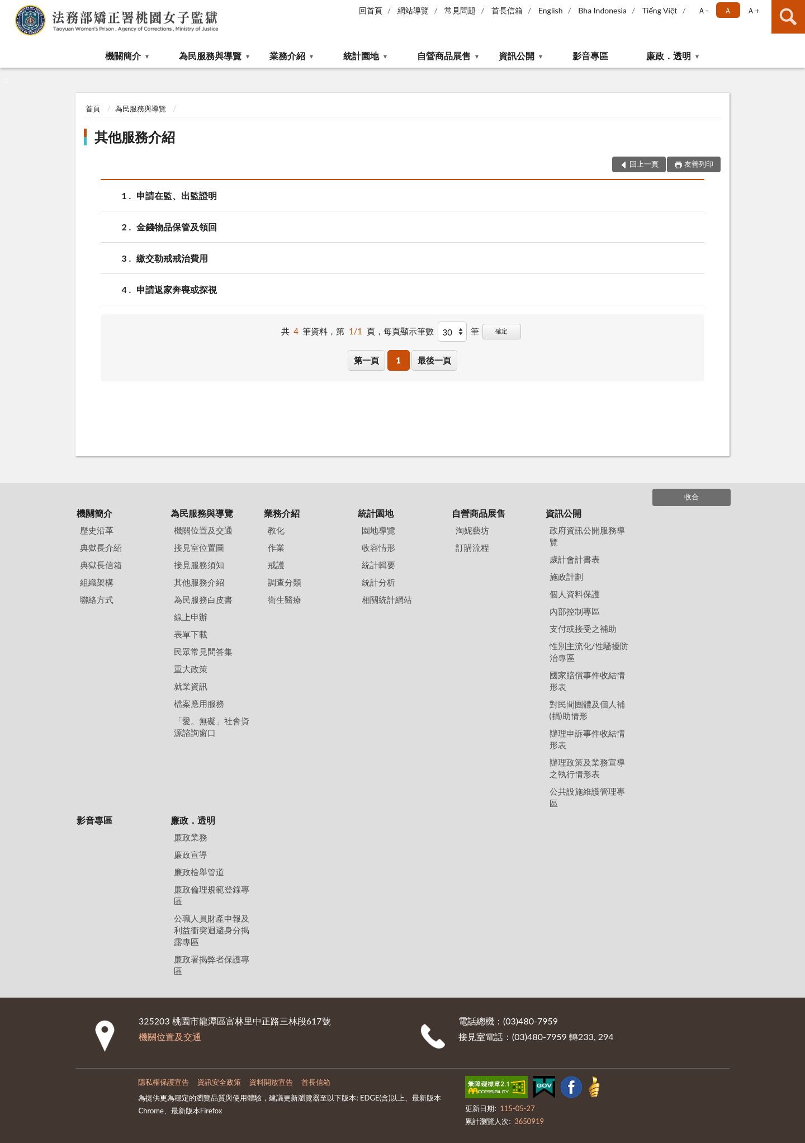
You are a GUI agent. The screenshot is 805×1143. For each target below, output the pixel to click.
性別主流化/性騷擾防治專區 (589, 652)
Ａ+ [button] (753, 10)
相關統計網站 (387, 599)
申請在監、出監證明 (176, 195)
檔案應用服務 (199, 703)
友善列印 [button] (698, 163)
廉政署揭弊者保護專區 (211, 965)
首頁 (93, 108)
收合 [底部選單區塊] (691, 496)
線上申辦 (190, 617)
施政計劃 (566, 577)
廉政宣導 (190, 854)
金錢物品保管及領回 (176, 226)
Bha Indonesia (602, 10)
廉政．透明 (668, 55)
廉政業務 (190, 837)
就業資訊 (190, 686)
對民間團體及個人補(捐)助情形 (587, 710)
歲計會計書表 (575, 559)
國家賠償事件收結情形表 (587, 681)
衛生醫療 (284, 599)
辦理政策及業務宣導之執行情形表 (587, 768)
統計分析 (378, 582)
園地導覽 (378, 530)
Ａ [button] (728, 10)
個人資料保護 (575, 594)
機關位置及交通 (203, 530)
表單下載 (190, 634)
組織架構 (96, 582)
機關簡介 (123, 55)
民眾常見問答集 (203, 651)
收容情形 (378, 547)
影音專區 (590, 55)
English (550, 10)
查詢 (788, 17)
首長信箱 (507, 10)
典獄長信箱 (101, 565)
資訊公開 (516, 55)
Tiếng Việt (660, 10)
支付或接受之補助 (583, 629)
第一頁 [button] (366, 360)
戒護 (276, 565)
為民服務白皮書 (203, 599)
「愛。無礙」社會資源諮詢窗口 (211, 727)
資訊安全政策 (219, 1082)
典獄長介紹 (101, 547)
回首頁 (370, 10)
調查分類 (284, 582)
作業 (276, 547)
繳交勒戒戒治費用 (172, 258)
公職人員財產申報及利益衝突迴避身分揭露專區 (211, 930)
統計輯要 (378, 565)
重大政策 (190, 669)
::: (9, 8)
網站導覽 (413, 10)
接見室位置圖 (199, 547)
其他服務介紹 (134, 137)
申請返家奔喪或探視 (176, 289)
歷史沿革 (96, 530)
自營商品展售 (444, 55)
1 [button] (398, 360)
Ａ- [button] (703, 10)
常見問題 (460, 10)
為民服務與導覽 (210, 55)
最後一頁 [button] (434, 360)
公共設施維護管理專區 (587, 797)
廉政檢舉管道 (199, 872)
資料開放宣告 (271, 1082)
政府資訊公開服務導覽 (587, 536)
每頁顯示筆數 (408, 331)
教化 (276, 530)
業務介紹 (287, 55)
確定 (501, 330)
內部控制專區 (575, 611)
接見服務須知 (199, 565)
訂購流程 (472, 547)
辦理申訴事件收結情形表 (587, 739)
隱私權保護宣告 (163, 1082)
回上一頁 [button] (644, 163)
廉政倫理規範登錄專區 (211, 895)
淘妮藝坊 (472, 530)
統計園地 (361, 55)
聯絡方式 (96, 599)
